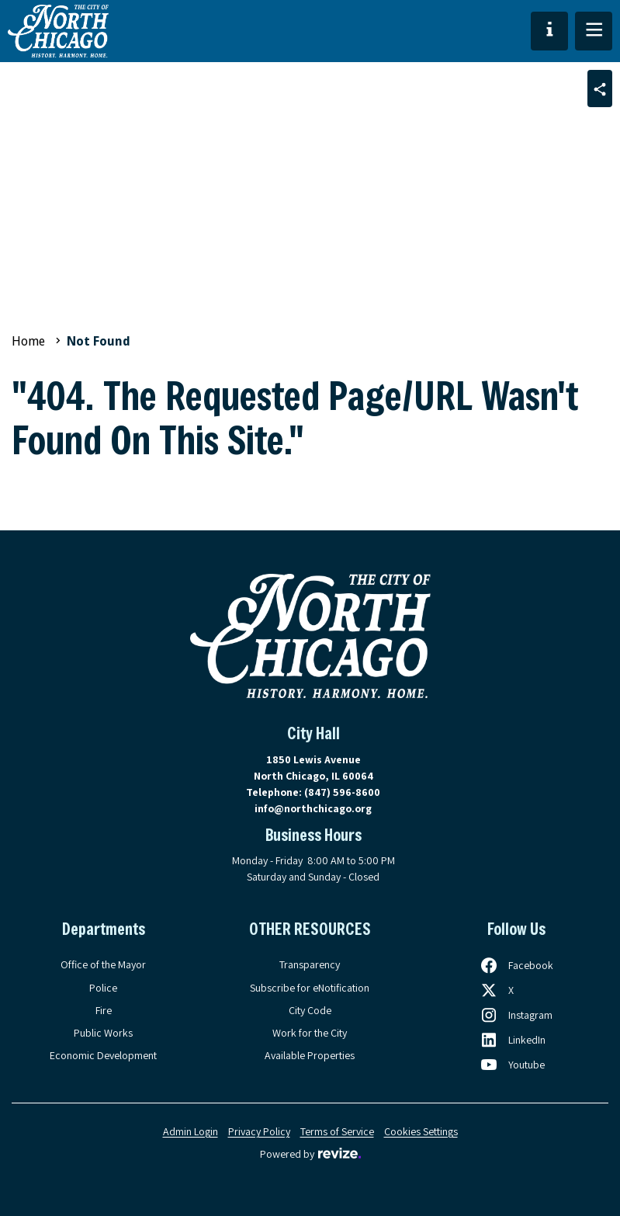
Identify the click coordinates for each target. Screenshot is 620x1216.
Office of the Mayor (103, 964)
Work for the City (309, 1033)
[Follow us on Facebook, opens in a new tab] (516, 965)
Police (103, 988)
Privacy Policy (259, 1131)
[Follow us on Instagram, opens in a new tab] (516, 1015)
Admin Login (190, 1131)
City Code (310, 1010)
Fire (103, 1010)
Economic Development (103, 1055)
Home (28, 341)
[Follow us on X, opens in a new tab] (497, 990)
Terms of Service (337, 1131)
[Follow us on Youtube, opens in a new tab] (512, 1064)
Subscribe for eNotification (309, 988)
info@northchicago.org (313, 808)
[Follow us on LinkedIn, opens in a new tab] (513, 1039)
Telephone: (313, 792)
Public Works (103, 1033)
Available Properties (310, 1055)
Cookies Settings (421, 1131)
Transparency (309, 964)
